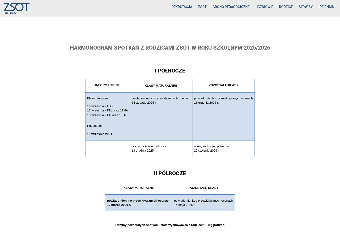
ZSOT (202, 7)
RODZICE (286, 7)
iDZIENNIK (326, 7)
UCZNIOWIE (264, 7)
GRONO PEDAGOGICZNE (231, 7)
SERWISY (306, 7)
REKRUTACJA (182, 7)
